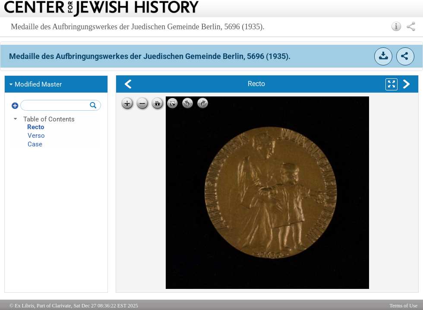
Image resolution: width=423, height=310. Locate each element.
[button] (396, 26)
